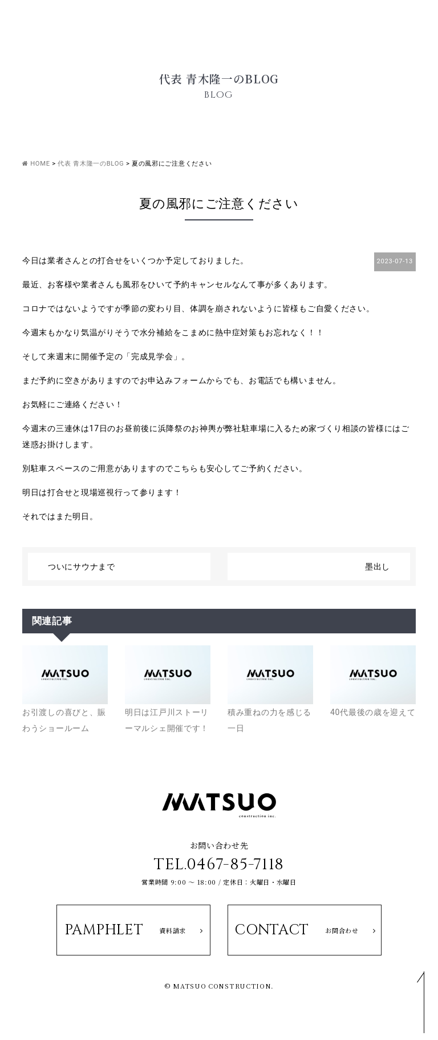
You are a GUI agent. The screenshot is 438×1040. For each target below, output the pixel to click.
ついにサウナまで (81, 566)
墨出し (377, 566)
